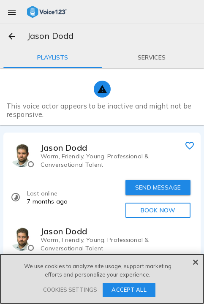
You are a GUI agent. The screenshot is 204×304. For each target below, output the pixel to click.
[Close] (195, 262)
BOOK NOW (158, 210)
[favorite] (189, 145)
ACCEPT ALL (129, 289)
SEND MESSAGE (158, 187)
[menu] (11, 11)
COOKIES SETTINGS (70, 289)
